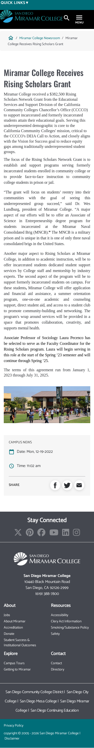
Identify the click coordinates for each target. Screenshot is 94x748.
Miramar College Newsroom (39, 38)
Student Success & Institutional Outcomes (20, 642)
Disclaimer (12, 739)
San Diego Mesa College (38, 701)
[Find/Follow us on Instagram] (76, 534)
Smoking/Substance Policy (70, 628)
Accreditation (13, 628)
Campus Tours (14, 663)
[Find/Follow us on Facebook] (41, 534)
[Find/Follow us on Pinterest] (30, 534)
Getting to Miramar (17, 669)
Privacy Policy (13, 726)
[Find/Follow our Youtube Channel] (53, 534)
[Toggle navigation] (79, 18)
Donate (9, 634)
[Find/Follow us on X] (18, 534)
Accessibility (59, 615)
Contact (56, 663)
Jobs (7, 615)
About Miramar (15, 621)
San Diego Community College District (34, 692)
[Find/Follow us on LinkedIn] (65, 534)
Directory (57, 669)
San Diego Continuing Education (54, 710)
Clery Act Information (66, 621)
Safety (55, 634)
